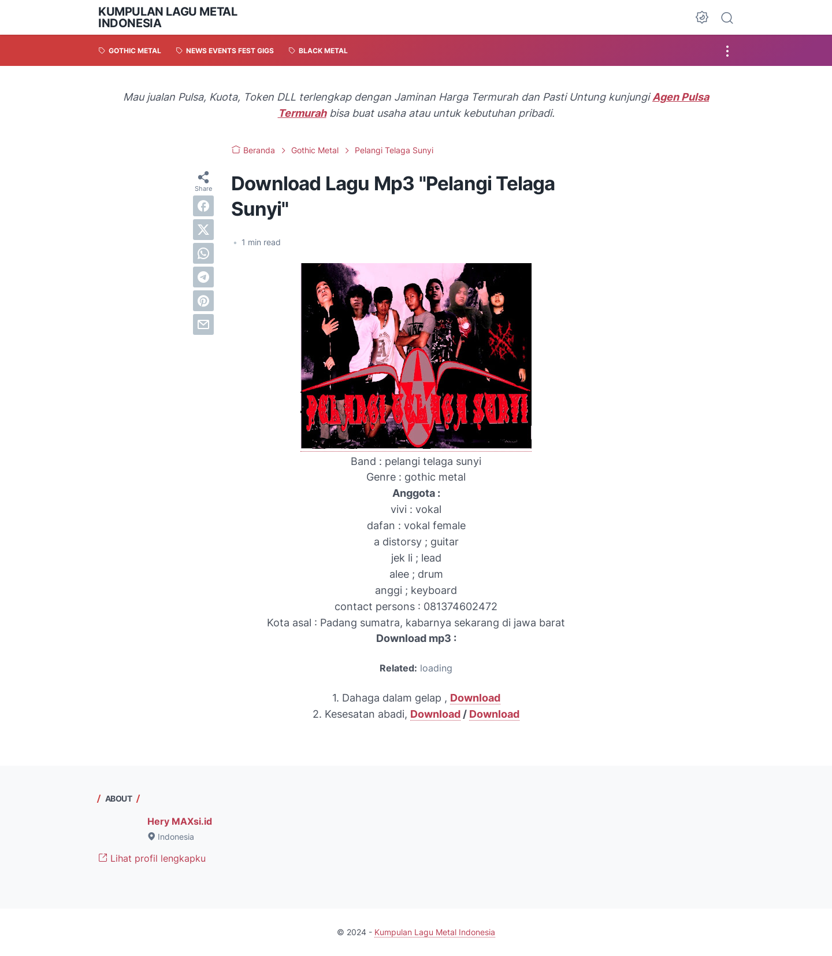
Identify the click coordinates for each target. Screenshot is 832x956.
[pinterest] (203, 300)
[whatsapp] (203, 253)
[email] (203, 324)
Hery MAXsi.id (179, 821)
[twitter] (203, 229)
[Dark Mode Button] (702, 17)
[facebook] (203, 205)
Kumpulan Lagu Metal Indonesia (167, 17)
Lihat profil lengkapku (152, 858)
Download (435, 714)
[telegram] (203, 277)
